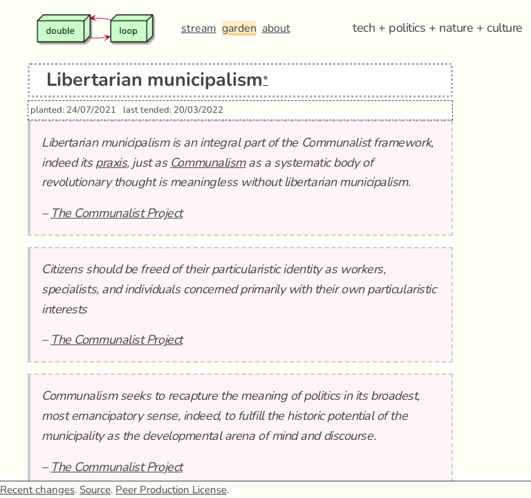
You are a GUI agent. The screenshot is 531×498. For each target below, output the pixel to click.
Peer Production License (171, 490)
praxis (111, 162)
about (276, 28)
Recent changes (37, 490)
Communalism (207, 162)
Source (95, 490)
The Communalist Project (116, 213)
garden (239, 28)
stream (198, 28)
